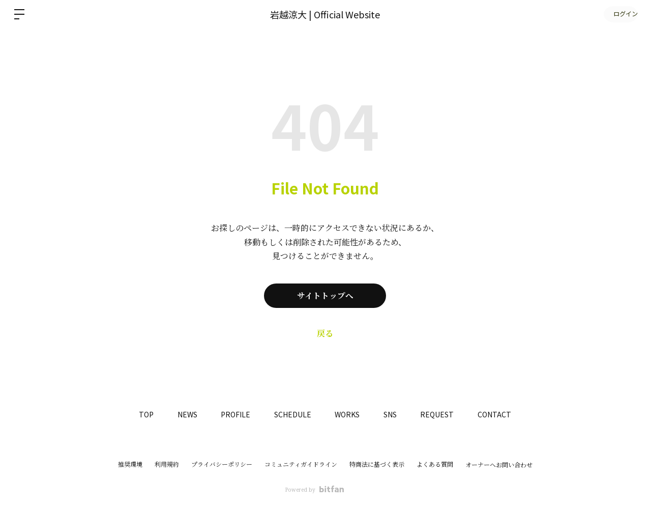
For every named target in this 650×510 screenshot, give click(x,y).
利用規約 (167, 464)
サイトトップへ (325, 295)
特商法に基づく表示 (376, 464)
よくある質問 (435, 464)
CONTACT (500, 414)
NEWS (183, 414)
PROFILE (233, 414)
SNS (392, 414)
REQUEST (441, 414)
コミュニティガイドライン (300, 464)
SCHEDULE (291, 414)
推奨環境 (130, 464)
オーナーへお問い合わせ (499, 465)
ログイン (619, 14)
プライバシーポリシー (221, 464)
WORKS (348, 414)
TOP (140, 414)
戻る (325, 333)
